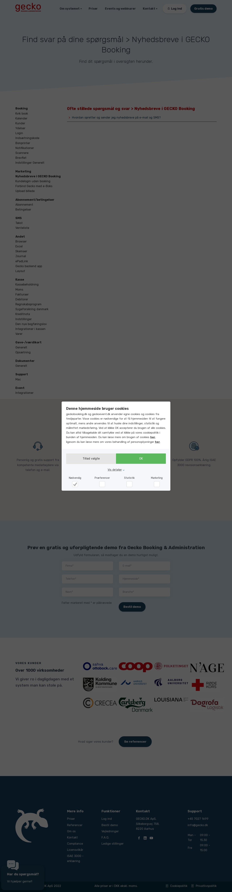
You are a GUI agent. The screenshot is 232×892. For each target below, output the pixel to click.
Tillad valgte (90, 458)
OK (142, 458)
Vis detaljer (115, 469)
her (152, 437)
